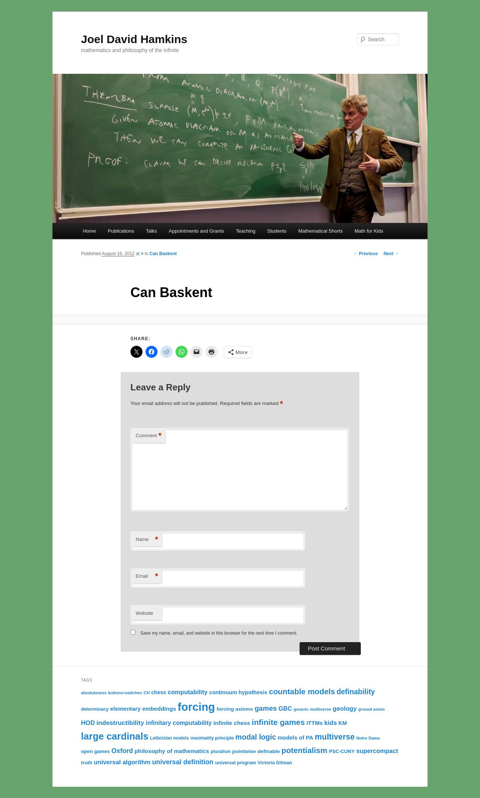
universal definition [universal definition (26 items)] (182, 762)
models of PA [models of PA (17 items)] (295, 737)
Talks (151, 231)
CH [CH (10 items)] (147, 692)
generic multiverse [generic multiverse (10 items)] (312, 709)
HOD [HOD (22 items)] (88, 722)
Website (144, 613)
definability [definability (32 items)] (355, 691)
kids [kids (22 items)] (330, 722)
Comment (149, 435)
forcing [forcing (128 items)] (196, 707)
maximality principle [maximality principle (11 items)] (212, 738)
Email (147, 576)
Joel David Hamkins (134, 39)
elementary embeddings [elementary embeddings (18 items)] (143, 708)
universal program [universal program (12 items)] (235, 762)
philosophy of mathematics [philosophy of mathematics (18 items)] (172, 751)
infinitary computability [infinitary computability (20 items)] (179, 722)
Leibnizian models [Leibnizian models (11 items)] (169, 738)
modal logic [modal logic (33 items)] (256, 737)
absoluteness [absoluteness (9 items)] (93, 692)
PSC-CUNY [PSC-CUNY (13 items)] (342, 751)
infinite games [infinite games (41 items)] (278, 722)
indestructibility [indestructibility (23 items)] (120, 722)
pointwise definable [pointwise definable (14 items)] (256, 751)
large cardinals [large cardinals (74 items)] (114, 736)
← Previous (365, 253)
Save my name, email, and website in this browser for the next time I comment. (218, 633)
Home (89, 231)
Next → (391, 253)
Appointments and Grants (196, 231)
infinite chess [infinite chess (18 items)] (231, 723)
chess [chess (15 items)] (158, 692)
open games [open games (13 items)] (95, 751)
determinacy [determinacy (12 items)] (95, 709)
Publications (121, 231)
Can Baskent (163, 253)
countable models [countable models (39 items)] (302, 691)
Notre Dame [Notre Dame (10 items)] (368, 738)
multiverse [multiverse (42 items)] (335, 736)
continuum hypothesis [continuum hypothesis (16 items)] (238, 692)
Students (276, 231)
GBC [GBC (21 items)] (285, 708)
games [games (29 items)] (266, 708)
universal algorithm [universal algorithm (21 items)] (122, 762)
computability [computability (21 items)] (187, 692)
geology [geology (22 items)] (345, 708)
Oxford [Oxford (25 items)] (122, 751)
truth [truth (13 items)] (86, 762)
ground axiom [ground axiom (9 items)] (371, 709)
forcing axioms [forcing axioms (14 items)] (234, 709)
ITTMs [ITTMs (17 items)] (314, 723)
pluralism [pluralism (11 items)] (221, 751)
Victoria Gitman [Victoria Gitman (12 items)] (275, 762)
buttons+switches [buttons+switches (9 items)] (125, 692)
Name (147, 539)
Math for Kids (368, 231)
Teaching (245, 231)
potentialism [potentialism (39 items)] (304, 750)
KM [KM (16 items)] (342, 723)
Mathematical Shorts (320, 231)
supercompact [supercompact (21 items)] (377, 750)
